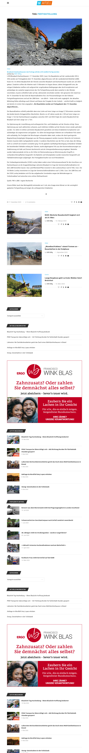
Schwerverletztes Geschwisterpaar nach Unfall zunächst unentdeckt (47, 520)
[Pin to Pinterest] (79, 202)
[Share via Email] (81, 202)
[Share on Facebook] (74, 202)
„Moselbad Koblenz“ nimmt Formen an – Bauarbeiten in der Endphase (61, 247)
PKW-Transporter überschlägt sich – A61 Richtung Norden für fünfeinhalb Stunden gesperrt (38, 601)
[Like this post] (71, 202)
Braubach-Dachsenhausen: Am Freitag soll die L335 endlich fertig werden (33, 72)
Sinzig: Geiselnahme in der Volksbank (20, 617)
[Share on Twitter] (76, 202)
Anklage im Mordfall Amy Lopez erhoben (21, 611)
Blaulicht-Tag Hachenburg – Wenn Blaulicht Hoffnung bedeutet (28, 596)
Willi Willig (17, 74)
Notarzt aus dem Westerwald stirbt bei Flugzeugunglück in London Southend (50, 508)
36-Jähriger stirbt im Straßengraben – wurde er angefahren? (44, 533)
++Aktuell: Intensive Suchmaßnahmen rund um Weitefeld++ (43, 545)
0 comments (30, 202)
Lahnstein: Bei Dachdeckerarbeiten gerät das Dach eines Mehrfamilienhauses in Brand (36, 606)
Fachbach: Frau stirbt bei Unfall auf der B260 (37, 558)
